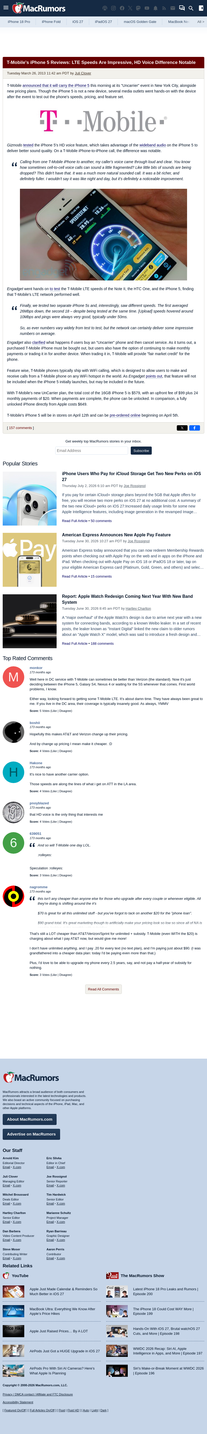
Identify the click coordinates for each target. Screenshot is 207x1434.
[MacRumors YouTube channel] (147, 8)
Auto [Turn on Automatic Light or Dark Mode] (86, 1410)
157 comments (20, 428)
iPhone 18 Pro (19, 22)
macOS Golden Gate (140, 22)
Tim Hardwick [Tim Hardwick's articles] (56, 1193)
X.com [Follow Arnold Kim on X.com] (17, 1166)
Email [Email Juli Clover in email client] (6, 1184)
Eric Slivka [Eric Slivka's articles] (54, 1157)
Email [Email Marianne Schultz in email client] (50, 1220)
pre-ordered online (125, 415)
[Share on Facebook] (194, 428)
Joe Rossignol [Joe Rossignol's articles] (57, 1175)
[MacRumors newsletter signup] (172, 8)
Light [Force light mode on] (94, 1410)
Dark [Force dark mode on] (103, 1410)
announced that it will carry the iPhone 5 (56, 85)
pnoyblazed (39, 803)
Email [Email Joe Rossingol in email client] (50, 1184)
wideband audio (152, 145)
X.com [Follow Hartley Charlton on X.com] (17, 1220)
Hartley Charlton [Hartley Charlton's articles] (14, 1211)
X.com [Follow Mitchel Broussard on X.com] (17, 1202)
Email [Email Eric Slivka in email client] (50, 1166)
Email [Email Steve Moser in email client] (6, 1256)
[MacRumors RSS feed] (164, 8)
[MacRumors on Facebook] (122, 8)
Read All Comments (103, 989)
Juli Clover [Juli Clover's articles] (10, 1175)
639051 (35, 834)
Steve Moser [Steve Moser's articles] (11, 1248)
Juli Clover (83, 73)
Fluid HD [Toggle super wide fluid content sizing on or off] (73, 1410)
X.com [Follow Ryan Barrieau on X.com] (61, 1238)
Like (54, 710)
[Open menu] (6, 8)
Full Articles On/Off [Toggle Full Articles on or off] (42, 1410)
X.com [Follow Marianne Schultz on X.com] (61, 1220)
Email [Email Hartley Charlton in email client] (6, 1220)
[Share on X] (182, 428)
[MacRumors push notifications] (155, 8)
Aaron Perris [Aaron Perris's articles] (55, 1248)
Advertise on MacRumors (31, 1133)
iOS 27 (78, 22)
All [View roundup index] (200, 22)
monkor (36, 668)
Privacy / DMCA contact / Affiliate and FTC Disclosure (38, 1394)
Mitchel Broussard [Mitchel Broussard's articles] (16, 1193)
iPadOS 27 (103, 22)
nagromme (38, 887)
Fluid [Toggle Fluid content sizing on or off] (61, 1410)
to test (55, 289)
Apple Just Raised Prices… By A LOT (59, 1330)
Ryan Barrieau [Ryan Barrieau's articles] (57, 1229)
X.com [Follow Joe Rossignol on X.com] (61, 1184)
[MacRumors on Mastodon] (138, 8)
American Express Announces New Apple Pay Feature (121, 534)
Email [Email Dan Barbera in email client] (6, 1238)
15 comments (101, 576)
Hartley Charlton (138, 608)
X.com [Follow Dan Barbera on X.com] (17, 1238)
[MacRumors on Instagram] (113, 8)
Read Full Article (75, 521)
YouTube (20, 1274)
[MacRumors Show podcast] (105, 8)
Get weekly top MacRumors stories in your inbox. (103, 441)
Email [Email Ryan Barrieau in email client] (50, 1238)
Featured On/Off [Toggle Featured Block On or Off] (15, 1410)
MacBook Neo (179, 22)
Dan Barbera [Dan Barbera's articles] (11, 1229)
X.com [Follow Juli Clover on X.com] (17, 1184)
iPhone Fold (51, 22)
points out (154, 376)
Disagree (65, 710)
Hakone (36, 763)
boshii (35, 723)
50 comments (101, 521)
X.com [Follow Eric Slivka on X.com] (61, 1166)
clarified (38, 342)
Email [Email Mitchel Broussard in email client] (6, 1202)
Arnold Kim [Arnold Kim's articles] (11, 1157)
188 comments (102, 643)
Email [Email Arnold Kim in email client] (6, 1166)
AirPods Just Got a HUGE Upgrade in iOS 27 (65, 1350)
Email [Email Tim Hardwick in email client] (50, 1202)
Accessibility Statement (18, 1402)
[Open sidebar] (201, 9)
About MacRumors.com (29, 1118)
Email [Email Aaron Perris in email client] (50, 1256)
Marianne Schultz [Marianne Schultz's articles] (59, 1211)
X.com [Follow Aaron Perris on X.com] (61, 1256)
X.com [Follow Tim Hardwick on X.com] (61, 1202)
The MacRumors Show (142, 1274)
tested (28, 145)
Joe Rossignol (135, 486)
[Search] (193, 8)
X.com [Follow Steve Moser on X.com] (17, 1256)
